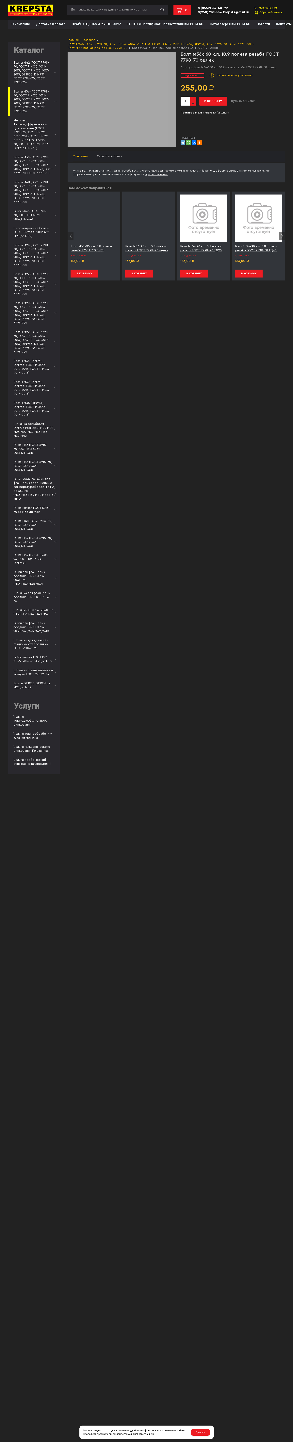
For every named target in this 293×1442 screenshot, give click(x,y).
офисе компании (156, 174)
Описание (80, 156)
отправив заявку (83, 174)
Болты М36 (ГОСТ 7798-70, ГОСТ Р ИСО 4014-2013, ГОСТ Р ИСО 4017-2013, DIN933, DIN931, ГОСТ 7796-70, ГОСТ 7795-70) (159, 44)
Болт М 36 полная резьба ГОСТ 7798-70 (97, 48)
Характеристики (109, 156)
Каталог (89, 40)
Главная (73, 40)
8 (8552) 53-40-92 (213, 8)
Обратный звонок (271, 12)
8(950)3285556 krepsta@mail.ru (223, 12)
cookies (106, 1430)
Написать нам (268, 7)
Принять (200, 1432)
